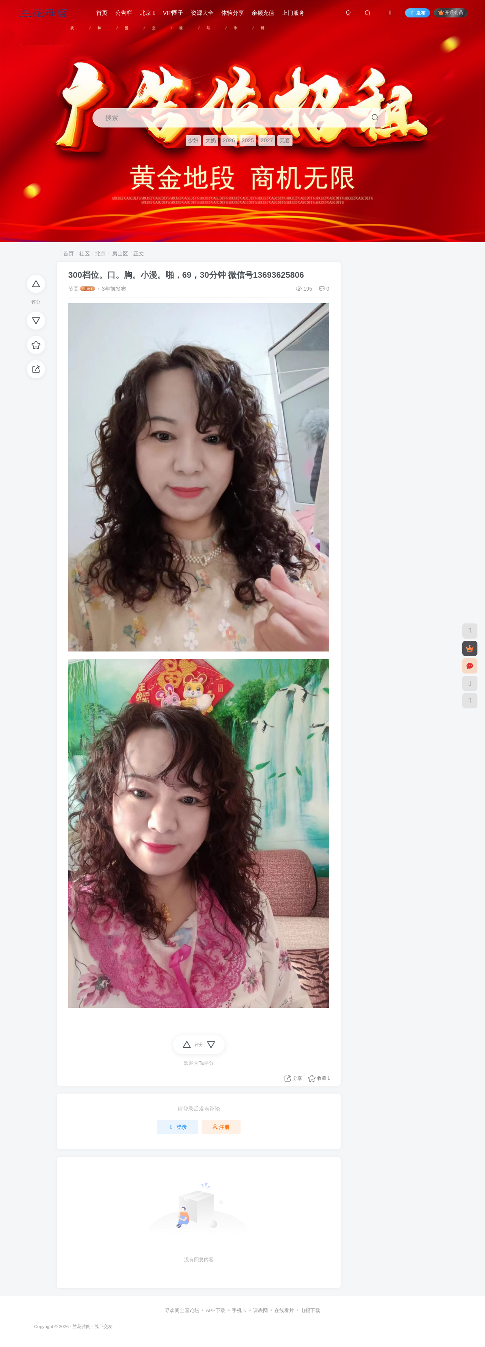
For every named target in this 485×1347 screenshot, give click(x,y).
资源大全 (202, 12)
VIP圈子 (173, 12)
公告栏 (123, 12)
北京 (147, 12)
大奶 (210, 140)
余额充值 (263, 12)
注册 (221, 1127)
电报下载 (310, 1310)
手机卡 (239, 1310)
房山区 (119, 253)
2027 (267, 140)
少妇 (193, 140)
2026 (229, 140)
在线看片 (284, 1310)
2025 (248, 140)
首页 (102, 12)
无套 (285, 140)
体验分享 (232, 12)
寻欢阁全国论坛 (182, 1310)
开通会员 (450, 12)
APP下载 (215, 1310)
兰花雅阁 (81, 1326)
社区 (84, 253)
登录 (177, 1127)
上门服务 (293, 12)
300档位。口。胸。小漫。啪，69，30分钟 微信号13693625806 (186, 275)
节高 (73, 289)
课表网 (260, 1310)
